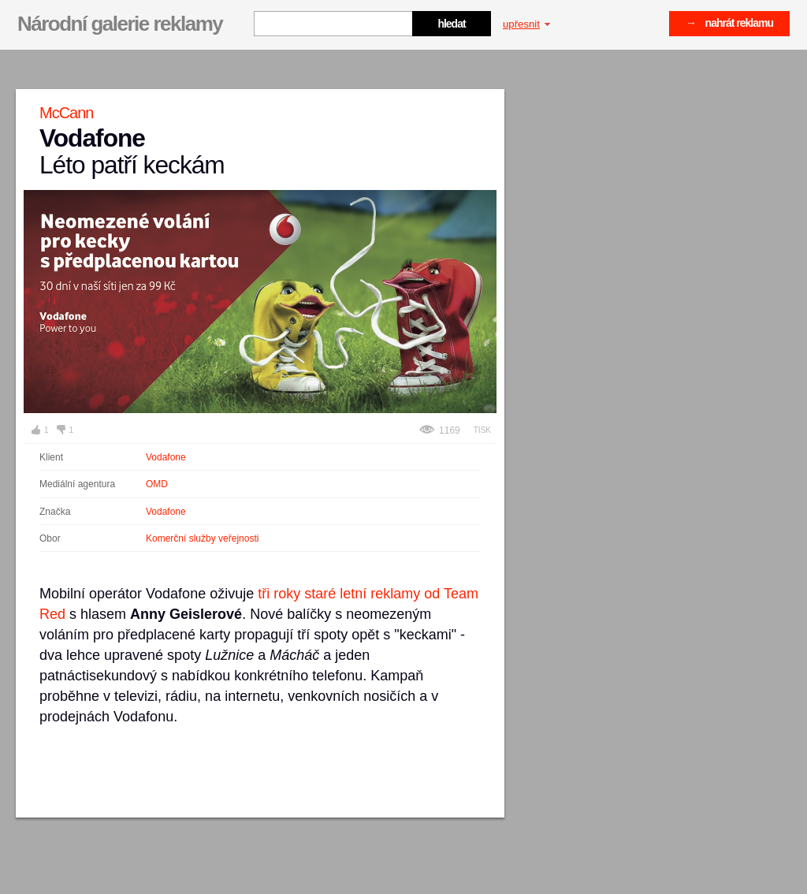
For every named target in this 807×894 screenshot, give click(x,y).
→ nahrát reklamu (729, 23)
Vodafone (166, 457)
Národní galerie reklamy (119, 23)
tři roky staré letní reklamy (339, 594)
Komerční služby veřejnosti (202, 538)
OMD (157, 484)
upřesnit (526, 24)
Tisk (482, 430)
